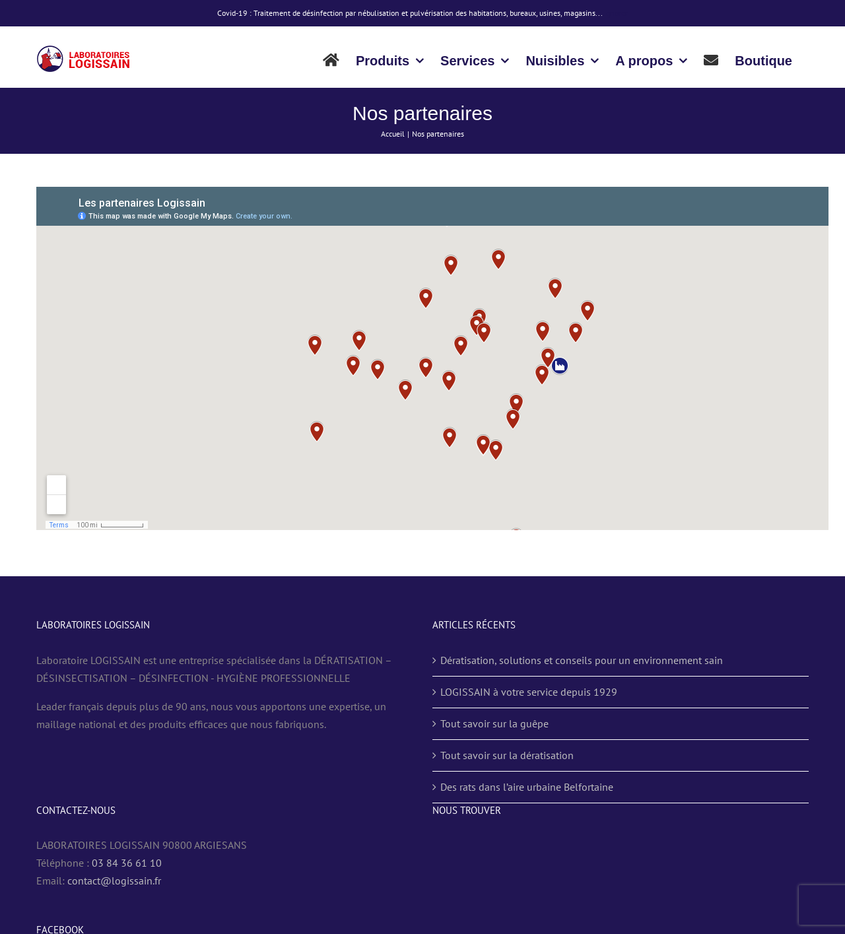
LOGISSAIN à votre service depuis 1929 (528, 691)
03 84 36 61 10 (127, 862)
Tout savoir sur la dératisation (507, 755)
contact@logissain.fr (114, 880)
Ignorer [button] (616, 13)
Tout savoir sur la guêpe (494, 723)
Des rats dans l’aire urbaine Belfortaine (526, 786)
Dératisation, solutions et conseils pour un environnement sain (581, 660)
